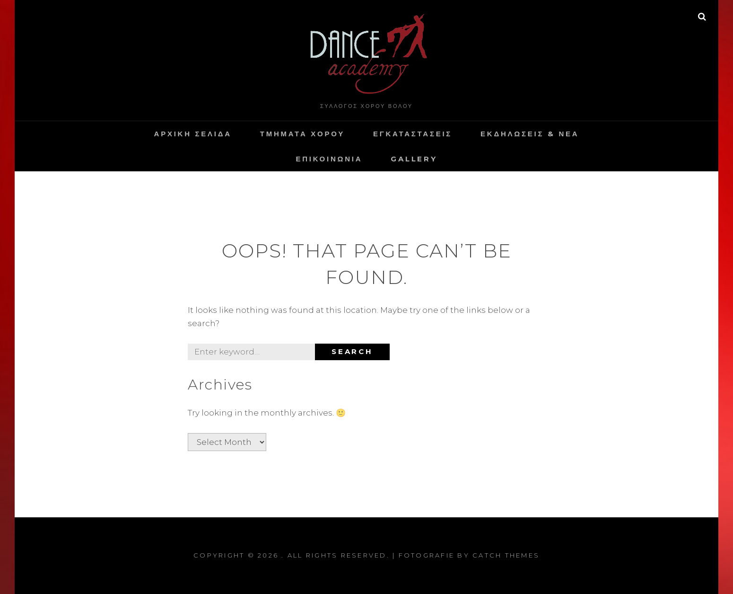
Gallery (414, 158)
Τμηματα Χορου (302, 133)
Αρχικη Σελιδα (193, 133)
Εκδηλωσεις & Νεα (529, 133)
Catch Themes (506, 555)
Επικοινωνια (329, 158)
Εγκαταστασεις (412, 133)
